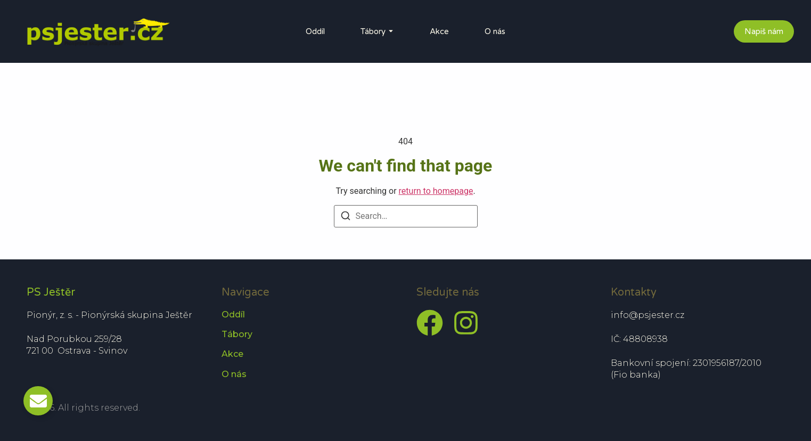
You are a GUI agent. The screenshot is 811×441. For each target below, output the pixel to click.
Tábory (373, 31)
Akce (439, 31)
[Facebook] (429, 322)
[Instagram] (466, 322)
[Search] (345, 216)
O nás (495, 31)
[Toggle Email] (38, 400)
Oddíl (315, 31)
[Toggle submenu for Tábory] (390, 31)
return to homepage (436, 191)
